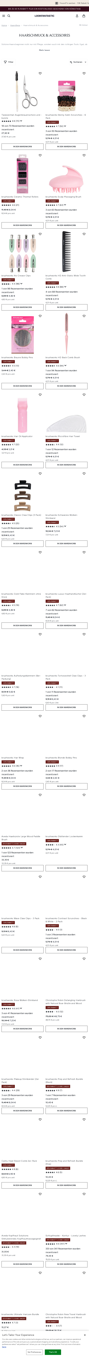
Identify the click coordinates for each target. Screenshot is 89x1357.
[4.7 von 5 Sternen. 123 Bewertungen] (11, 847)
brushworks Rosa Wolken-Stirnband (20, 1000)
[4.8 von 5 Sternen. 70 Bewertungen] (10, 121)
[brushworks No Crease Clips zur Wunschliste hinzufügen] (40, 234)
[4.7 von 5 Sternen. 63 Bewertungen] (54, 205)
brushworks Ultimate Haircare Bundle (20, 1314)
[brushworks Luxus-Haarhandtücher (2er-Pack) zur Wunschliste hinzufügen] (84, 552)
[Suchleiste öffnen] (8, 15)
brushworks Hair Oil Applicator (17, 436)
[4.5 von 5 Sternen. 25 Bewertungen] (10, 523)
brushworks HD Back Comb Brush (63, 357)
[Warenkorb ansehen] (84, 15)
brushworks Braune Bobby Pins (17, 357)
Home (4, 25)
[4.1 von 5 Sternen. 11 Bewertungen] (54, 687)
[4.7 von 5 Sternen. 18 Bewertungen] (10, 687)
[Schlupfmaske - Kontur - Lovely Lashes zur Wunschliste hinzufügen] (84, 1194)
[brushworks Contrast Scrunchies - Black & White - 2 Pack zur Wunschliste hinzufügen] (84, 877)
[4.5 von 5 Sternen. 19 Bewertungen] (10, 605)
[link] (77, 15)
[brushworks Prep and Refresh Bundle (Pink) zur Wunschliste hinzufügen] (84, 1119)
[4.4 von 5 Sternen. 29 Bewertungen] (11, 1090)
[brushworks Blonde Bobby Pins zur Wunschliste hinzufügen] (84, 716)
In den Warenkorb (22, 146)
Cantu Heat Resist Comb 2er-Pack (19, 1161)
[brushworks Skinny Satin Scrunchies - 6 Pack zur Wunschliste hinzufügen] (84, 73)
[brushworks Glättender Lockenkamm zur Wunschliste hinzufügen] (84, 795)
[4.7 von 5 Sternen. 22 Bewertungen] (10, 444)
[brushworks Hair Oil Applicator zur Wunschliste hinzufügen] (40, 395)
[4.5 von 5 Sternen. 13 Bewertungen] (10, 365)
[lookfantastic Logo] (44, 15)
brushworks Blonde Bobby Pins (61, 757)
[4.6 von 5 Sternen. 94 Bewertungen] (55, 365)
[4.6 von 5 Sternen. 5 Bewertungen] (54, 1172)
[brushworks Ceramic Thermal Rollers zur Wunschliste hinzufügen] (40, 155)
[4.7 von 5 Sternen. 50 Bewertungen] (54, 126)
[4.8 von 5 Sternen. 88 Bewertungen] (55, 287)
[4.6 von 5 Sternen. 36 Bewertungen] (10, 766)
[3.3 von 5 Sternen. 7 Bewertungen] (54, 1325)
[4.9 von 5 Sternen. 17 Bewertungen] (54, 766)
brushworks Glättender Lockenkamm (64, 836)
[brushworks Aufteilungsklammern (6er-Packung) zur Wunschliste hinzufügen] (40, 634)
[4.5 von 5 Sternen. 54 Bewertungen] (55, 526)
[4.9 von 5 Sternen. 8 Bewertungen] (10, 1169)
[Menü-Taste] (3, 15)
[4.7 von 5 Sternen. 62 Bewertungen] (54, 605)
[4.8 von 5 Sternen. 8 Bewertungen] (10, 926)
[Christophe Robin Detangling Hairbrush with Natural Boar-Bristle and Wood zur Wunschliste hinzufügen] (84, 959)
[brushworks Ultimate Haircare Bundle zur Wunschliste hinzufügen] (40, 1273)
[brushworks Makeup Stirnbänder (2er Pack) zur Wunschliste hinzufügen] (40, 1037)
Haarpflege (15, 25)
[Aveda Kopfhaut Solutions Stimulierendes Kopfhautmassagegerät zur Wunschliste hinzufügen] (40, 1194)
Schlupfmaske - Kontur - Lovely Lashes (66, 1235)
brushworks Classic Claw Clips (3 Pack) (21, 515)
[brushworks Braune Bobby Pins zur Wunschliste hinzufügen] (40, 316)
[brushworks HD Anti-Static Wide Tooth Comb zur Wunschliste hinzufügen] (84, 234)
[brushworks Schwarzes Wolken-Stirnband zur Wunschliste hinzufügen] (84, 473)
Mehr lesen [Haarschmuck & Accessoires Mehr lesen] (44, 50)
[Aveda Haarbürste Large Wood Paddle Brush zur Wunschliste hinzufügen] (40, 795)
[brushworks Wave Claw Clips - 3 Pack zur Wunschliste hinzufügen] (40, 877)
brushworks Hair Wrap (13, 757)
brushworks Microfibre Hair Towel (63, 436)
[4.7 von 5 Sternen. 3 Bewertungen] (10, 1322)
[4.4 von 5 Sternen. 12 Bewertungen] (54, 444)
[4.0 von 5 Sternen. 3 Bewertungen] (54, 929)
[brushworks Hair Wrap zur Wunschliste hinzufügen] (40, 716)
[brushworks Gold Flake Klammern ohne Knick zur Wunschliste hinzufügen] (40, 552)
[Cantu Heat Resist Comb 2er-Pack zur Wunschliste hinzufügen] (40, 1119)
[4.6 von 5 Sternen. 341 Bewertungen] (55, 1244)
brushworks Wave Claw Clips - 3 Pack (20, 918)
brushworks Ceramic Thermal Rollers (20, 197)
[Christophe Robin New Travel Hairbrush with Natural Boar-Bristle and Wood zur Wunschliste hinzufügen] (84, 1273)
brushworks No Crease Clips (16, 275)
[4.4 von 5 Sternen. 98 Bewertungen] (11, 284)
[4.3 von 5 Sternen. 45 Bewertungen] (55, 844)
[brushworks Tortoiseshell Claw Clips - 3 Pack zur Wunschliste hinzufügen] (84, 634)
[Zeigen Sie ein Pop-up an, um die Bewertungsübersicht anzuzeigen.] (21, 121)
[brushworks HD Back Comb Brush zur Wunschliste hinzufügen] (84, 316)
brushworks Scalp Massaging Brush (63, 197)
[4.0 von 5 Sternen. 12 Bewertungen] (54, 1011)
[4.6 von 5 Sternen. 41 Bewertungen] (10, 1008)
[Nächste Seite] (52, 1349)
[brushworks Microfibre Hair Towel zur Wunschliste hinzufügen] (84, 395)
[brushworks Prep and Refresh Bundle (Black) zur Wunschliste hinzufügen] (84, 1037)
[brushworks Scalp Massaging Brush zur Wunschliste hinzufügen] (84, 155)
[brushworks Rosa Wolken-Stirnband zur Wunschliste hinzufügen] (40, 959)
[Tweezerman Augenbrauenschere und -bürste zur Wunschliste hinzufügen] (40, 73)
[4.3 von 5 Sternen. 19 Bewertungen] (10, 1247)
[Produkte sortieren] (78, 62)
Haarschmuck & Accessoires (44, 35)
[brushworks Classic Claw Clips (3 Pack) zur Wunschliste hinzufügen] (40, 473)
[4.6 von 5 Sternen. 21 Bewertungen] (10, 205)
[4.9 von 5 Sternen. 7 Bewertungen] (54, 1090)
